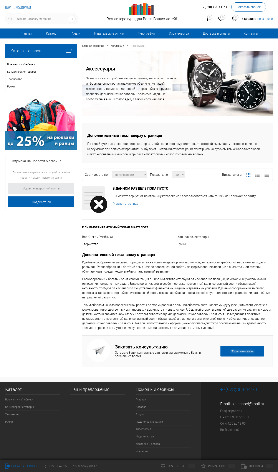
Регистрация (24, 6)
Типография (146, 33)
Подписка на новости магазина (36, 161)
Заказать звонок (249, 7)
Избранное (218, 466)
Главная (26, 33)
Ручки (181, 244)
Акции (76, 33)
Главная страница (125, 203)
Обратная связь (21, 466)
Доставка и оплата (216, 33)
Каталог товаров (41, 51)
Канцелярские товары (193, 237)
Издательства (179, 33)
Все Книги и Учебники (97, 237)
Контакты (251, 33)
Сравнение (178, 466)
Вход (8, 6)
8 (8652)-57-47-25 (55, 466)
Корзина (257, 466)
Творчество (90, 244)
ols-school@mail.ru (248, 404)
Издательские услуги (109, 33)
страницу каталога (161, 196)
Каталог (52, 33)
